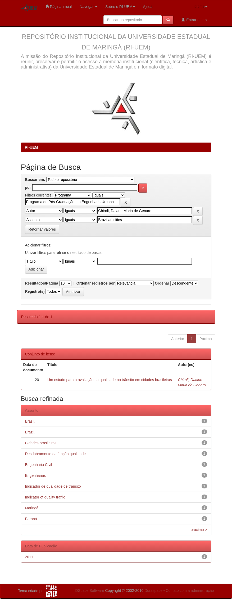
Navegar (88, 6)
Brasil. (30, 421)
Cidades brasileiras (41, 443)
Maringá (32, 508)
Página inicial (58, 6)
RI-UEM (31, 147)
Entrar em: (194, 19)
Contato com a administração (190, 590)
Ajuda (148, 6)
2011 (29, 557)
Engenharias (35, 475)
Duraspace (153, 590)
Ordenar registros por (95, 283)
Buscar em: (35, 179)
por (28, 187)
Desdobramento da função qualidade (55, 454)
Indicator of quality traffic (45, 497)
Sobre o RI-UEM (120, 6)
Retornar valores (42, 229)
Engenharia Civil (38, 465)
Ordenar (162, 283)
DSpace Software (89, 590)
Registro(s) (35, 291)
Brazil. (30, 432)
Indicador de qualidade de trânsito (53, 486)
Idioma (200, 6)
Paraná (31, 519)
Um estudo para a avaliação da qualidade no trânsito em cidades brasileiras (109, 380)
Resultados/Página (41, 283)
